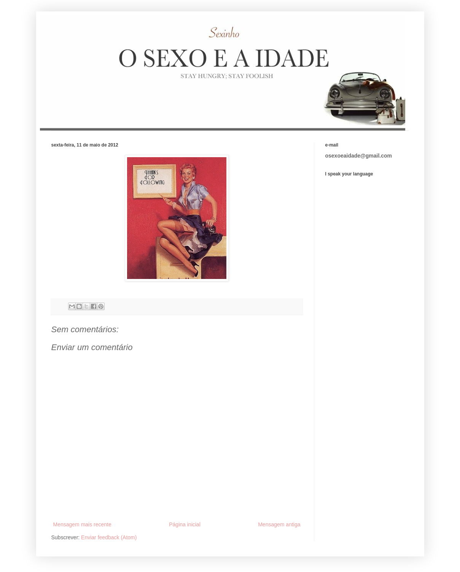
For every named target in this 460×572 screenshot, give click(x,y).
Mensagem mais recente (82, 524)
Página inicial (185, 524)
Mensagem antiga (279, 524)
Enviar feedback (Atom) (109, 537)
